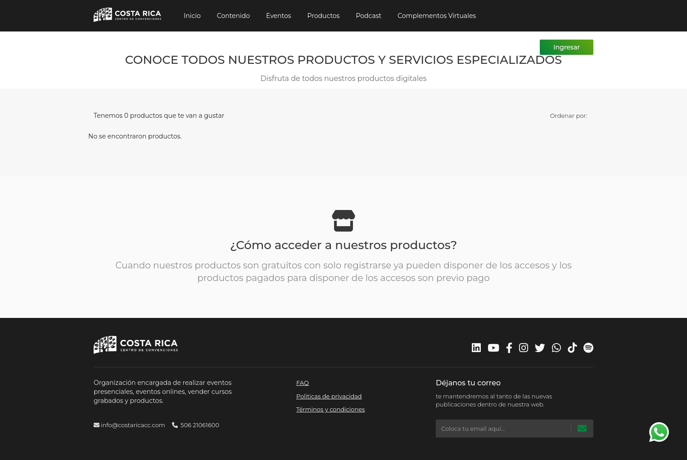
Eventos (278, 16)
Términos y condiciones (330, 409)
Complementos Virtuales (437, 16)
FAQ (302, 382)
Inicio (192, 16)
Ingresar (566, 47)
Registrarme (509, 47)
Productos (323, 16)
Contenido (233, 16)
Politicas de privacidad (329, 396)
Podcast (368, 16)
